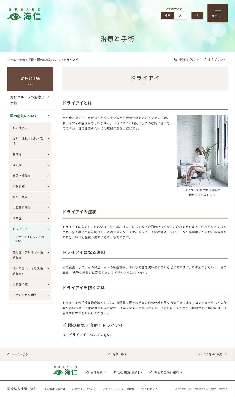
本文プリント (217, 59)
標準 (167, 15)
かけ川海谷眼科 (129, 372)
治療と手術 (26, 59)
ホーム (11, 59)
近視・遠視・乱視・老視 (27, 141)
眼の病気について (49, 59)
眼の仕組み (20, 127)
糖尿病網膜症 (21, 175)
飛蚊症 (17, 218)
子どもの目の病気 (24, 295)
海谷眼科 (97, 372)
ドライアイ (20, 229)
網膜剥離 (18, 186)
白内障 (17, 154)
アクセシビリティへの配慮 (119, 389)
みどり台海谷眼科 (166, 372)
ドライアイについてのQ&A (90, 334)
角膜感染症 (20, 284)
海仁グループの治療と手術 (27, 100)
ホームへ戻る (20, 354)
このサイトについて (84, 389)
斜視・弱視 (20, 197)
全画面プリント (189, 59)
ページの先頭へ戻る (210, 354)
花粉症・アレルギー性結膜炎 (27, 255)
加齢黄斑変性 (21, 207)
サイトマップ (149, 389)
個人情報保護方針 (55, 389)
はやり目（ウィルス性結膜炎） (27, 271)
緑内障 (17, 165)
